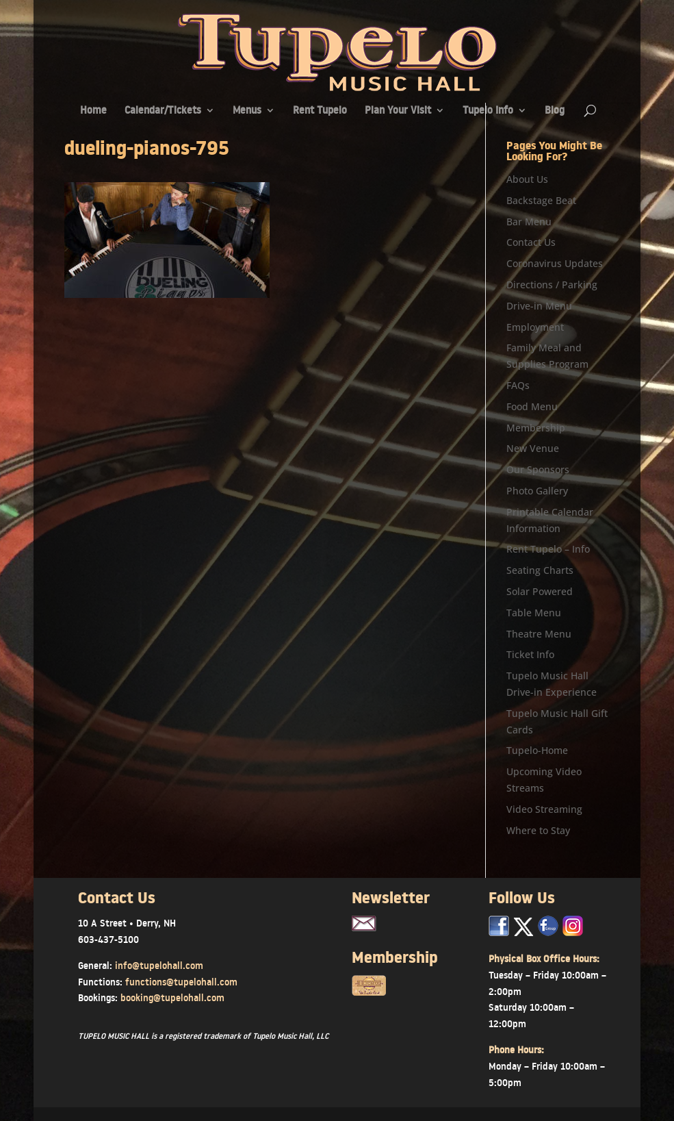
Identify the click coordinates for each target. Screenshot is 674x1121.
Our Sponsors (537, 469)
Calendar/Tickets (163, 111)
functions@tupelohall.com (181, 982)
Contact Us (531, 242)
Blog (555, 111)
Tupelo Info (488, 111)
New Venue (532, 448)
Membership (535, 427)
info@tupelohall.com (159, 965)
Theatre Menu (538, 633)
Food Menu (532, 406)
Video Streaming (544, 809)
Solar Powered (539, 591)
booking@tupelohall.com (172, 998)
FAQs (518, 385)
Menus (247, 111)
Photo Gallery (537, 490)
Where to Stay (538, 830)
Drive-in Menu (539, 305)
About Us (527, 179)
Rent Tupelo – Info (548, 548)
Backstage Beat (541, 200)
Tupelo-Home (537, 750)
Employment (535, 326)
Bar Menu (529, 221)
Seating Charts (539, 570)
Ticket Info (530, 654)
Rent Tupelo (320, 111)
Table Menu (533, 612)
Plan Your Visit (398, 111)
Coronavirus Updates (554, 263)
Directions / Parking (551, 284)
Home (93, 111)
